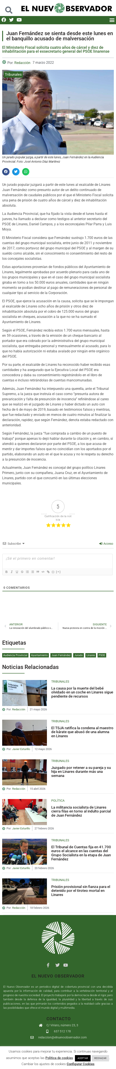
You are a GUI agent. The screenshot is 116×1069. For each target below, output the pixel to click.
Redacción (22, 63)
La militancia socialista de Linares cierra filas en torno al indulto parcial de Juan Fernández (81, 811)
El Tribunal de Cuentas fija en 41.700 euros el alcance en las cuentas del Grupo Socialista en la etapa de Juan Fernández (81, 853)
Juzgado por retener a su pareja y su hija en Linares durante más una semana (81, 771)
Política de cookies (59, 1058)
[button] (8, 7)
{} (53, 571)
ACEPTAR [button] (83, 1058)
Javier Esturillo (21, 749)
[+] (58, 571)
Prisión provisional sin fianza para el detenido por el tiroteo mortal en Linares (80, 890)
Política (58, 800)
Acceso (106, 543)
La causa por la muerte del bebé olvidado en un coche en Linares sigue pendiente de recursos (82, 692)
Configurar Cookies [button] (80, 1064)
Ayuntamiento (39, 655)
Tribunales (13, 74)
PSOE (102, 655)
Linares (90, 655)
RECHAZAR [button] (100, 1058)
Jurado (78, 655)
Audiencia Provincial (15, 655)
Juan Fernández (61, 655)
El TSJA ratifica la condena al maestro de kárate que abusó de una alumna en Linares (82, 732)
